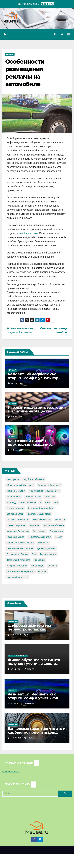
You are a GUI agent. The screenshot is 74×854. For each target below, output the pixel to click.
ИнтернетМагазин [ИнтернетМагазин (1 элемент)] (15, 508)
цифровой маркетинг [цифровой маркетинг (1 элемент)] (17, 577)
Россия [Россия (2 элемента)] (58, 537)
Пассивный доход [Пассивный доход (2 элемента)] (15, 537)
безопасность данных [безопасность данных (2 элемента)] (17, 554)
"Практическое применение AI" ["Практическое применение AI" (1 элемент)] (44, 491)
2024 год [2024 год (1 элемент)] (11, 502)
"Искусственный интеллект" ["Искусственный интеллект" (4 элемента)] (20, 485)
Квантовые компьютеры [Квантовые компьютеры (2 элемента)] (39, 514)
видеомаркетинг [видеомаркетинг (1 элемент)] (48, 554)
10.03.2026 (16, 738)
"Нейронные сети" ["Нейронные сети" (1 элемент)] (16, 491)
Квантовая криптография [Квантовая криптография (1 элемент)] (40, 508)
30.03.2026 (17, 703)
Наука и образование (17, 656)
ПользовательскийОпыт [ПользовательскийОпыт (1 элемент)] (39, 537)
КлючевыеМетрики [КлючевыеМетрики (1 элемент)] (42, 519)
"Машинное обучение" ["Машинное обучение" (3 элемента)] (49, 485)
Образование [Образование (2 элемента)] (39, 531)
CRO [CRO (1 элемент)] (47, 502)
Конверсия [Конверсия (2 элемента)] (60, 519)
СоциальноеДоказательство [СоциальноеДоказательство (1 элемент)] (20, 542)
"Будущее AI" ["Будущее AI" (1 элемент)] (13, 479)
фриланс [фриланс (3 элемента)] (42, 571)
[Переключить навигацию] (68, 34)
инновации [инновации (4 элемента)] (39, 560)
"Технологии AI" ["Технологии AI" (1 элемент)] (33, 496)
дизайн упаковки (28, 233)
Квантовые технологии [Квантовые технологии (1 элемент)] (18, 519)
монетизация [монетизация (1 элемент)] (37, 565)
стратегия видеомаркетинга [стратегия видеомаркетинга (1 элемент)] (21, 571)
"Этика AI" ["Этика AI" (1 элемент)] (49, 496)
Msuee (29, 635)
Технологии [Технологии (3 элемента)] (43, 542)
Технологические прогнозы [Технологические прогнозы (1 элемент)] (20, 548)
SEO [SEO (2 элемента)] (55, 502)
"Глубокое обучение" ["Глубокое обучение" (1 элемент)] (33, 479)
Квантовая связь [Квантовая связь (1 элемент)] (15, 514)
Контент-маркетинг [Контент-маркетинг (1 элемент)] (16, 525)
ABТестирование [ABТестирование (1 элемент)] (27, 502)
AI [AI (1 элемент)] (40, 502)
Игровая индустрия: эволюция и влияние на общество (37, 409)
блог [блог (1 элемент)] (34, 554)
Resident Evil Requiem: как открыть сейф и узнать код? (34, 376)
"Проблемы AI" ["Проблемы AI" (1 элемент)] (14, 496)
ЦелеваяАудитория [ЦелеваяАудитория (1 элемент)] (46, 548)
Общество (13, 621)
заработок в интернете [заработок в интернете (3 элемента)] (18, 560)
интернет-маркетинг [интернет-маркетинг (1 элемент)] (17, 565)
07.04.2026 (16, 669)
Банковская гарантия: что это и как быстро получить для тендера (37, 732)
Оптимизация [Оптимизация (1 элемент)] (56, 531)
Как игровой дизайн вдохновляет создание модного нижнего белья (30, 444)
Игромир (10, 54)
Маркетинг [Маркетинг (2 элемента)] (35, 525)
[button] (55, 34)
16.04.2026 (16, 635)
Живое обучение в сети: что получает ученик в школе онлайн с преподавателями (34, 664)
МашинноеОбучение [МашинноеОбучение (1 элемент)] (53, 525)
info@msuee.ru (11, 771)
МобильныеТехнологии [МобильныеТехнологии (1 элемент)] (18, 531)
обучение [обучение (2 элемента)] (52, 565)
